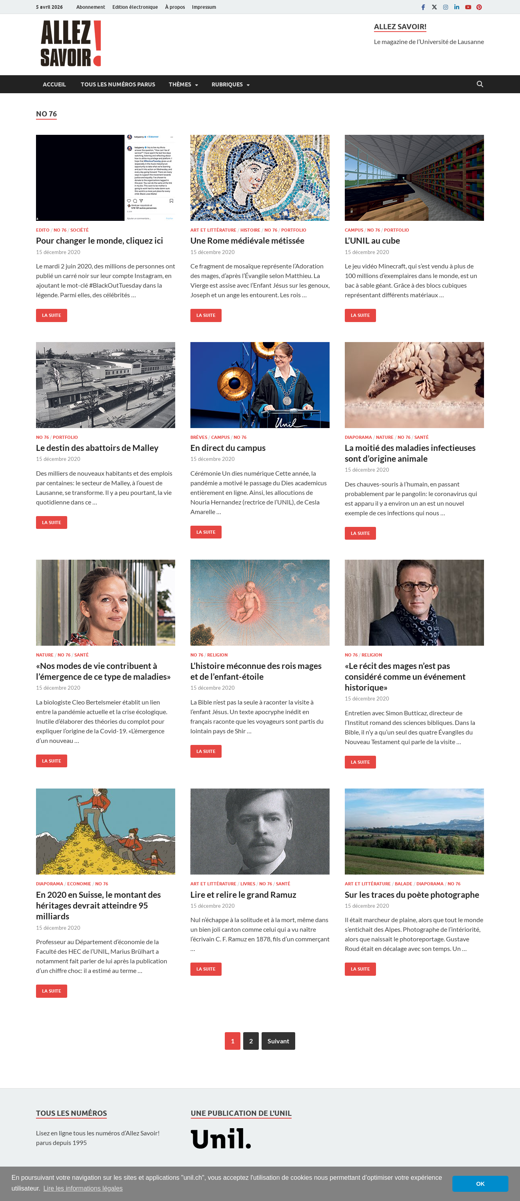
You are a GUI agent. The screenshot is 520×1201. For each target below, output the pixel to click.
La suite (48, 313)
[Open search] (480, 84)
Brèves (198, 437)
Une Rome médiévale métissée (247, 240)
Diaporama (358, 437)
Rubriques (227, 84)
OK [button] (480, 1184)
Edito (43, 230)
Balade (403, 884)
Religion (217, 655)
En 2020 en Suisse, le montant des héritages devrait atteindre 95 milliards (98, 905)
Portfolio (293, 230)
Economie (79, 884)
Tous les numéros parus (117, 84)
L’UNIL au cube (372, 240)
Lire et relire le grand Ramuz (243, 894)
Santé (421, 437)
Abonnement (90, 7)
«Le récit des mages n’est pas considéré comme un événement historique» (405, 677)
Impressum (204, 7)
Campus (354, 230)
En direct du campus (228, 447)
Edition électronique (135, 7)
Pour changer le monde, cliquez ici (99, 240)
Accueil (54, 84)
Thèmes (180, 84)
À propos (175, 7)
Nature (385, 437)
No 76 (60, 230)
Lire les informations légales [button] (82, 1188)
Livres (247, 884)
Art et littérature (213, 230)
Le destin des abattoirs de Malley (97, 447)
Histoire (250, 230)
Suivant (278, 1041)
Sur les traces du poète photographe (412, 894)
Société (79, 230)
